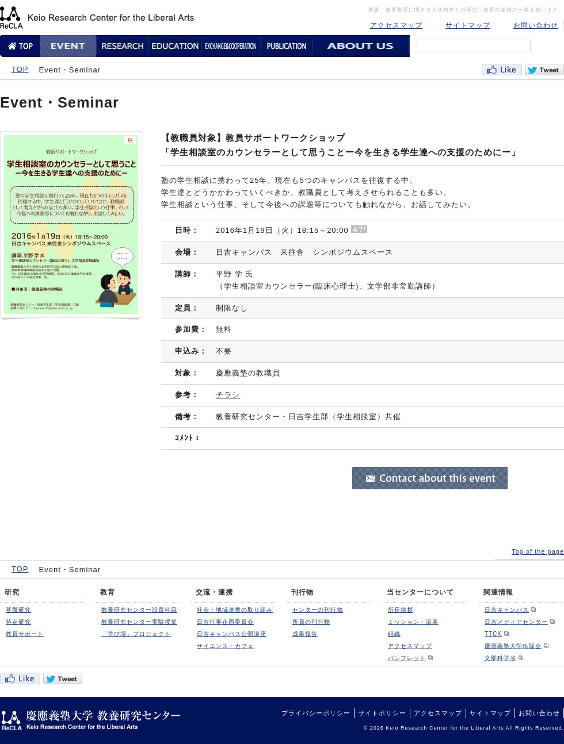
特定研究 (18, 622)
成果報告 (305, 634)
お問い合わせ (535, 25)
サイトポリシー (382, 713)
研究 (12, 592)
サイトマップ (467, 25)
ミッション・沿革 (413, 622)
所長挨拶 (400, 610)
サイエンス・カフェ (225, 646)
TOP (20, 69)
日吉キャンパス (507, 610)
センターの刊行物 (317, 610)
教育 (107, 592)
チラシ (228, 394)
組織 (394, 634)
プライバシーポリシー (315, 713)
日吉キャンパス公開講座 (231, 634)
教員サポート (25, 634)
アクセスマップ (396, 25)
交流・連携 (214, 592)
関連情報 (498, 592)
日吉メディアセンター (516, 622)
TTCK (493, 634)
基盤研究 (18, 610)
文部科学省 (500, 658)
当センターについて (420, 592)
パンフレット (407, 658)
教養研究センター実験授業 (139, 622)
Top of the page (538, 551)
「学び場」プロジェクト (136, 634)
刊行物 (302, 592)
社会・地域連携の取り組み (235, 610)
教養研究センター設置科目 (139, 610)
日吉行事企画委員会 (225, 622)
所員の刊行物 (311, 622)
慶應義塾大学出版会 (513, 646)
